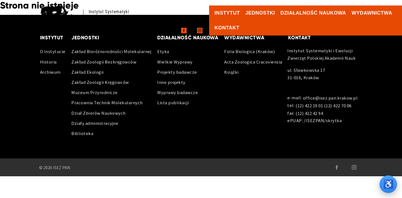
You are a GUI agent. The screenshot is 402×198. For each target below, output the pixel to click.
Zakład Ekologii (87, 72)
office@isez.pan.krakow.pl (330, 98)
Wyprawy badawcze (177, 92)
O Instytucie (53, 51)
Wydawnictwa (372, 13)
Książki (231, 72)
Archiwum (50, 72)
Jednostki (260, 13)
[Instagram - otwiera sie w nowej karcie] (200, 30)
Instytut (227, 13)
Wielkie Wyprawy (175, 62)
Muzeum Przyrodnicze (94, 92)
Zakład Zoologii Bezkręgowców (103, 62)
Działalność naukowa (313, 13)
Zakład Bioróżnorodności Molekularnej (111, 51)
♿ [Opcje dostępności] (388, 184)
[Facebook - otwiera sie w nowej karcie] (184, 30)
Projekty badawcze (177, 72)
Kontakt (227, 28)
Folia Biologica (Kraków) (249, 51)
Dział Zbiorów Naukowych (98, 113)
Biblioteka (82, 133)
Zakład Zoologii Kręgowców (100, 82)
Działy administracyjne (94, 123)
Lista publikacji (173, 103)
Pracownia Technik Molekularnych (107, 103)
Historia (48, 62)
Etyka (163, 51)
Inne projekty (171, 82)
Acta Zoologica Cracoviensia (253, 62)
